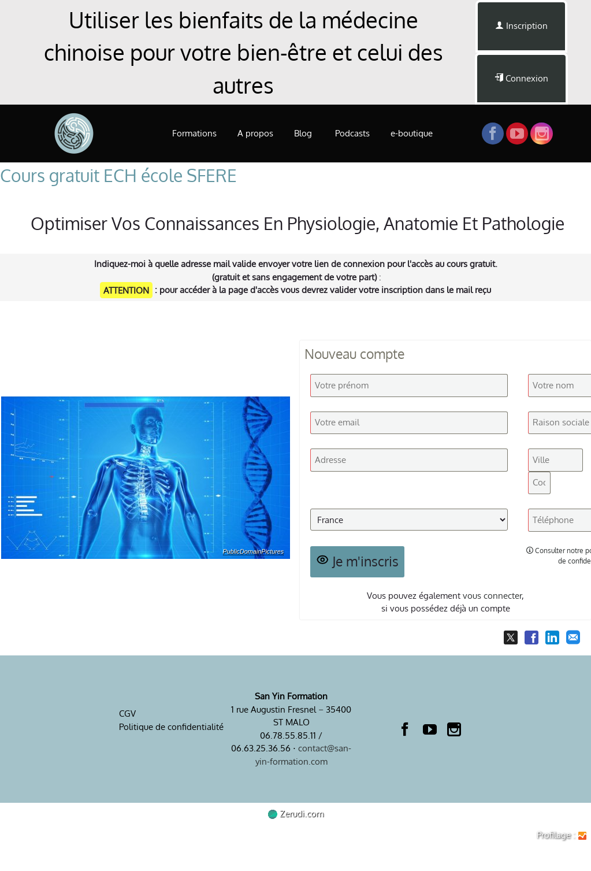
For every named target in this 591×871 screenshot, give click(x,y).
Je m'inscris (357, 561)
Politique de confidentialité (171, 726)
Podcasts (352, 133)
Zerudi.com (296, 813)
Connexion (521, 78)
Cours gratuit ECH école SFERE (118, 175)
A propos (255, 133)
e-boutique (412, 133)
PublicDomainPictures (253, 551)
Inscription (521, 25)
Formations (194, 133)
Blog (304, 133)
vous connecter (492, 595)
